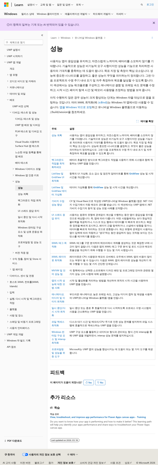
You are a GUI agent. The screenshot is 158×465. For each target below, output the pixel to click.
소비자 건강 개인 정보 (92, 462)
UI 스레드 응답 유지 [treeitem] (28, 210)
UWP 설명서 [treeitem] (13, 49)
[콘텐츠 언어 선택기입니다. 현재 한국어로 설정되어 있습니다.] (10, 454)
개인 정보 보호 (65, 462)
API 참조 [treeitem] (11, 346)
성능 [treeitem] (20, 187)
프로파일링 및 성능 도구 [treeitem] (30, 244)
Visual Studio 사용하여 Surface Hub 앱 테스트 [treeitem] (27, 144)
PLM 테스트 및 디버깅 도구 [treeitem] (28, 133)
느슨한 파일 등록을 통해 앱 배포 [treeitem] (28, 154)
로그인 (150, 4)
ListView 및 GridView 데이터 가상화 (59, 191)
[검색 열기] (141, 5)
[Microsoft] (6, 4)
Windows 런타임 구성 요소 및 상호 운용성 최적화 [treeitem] (30, 231)
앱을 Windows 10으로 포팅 (76, 107)
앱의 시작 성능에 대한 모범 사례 (58, 284)
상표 (127, 462)
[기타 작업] (152, 38)
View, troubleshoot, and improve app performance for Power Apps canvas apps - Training (98, 417)
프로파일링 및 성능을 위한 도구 (58, 353)
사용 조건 (115, 462)
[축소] (42, 35)
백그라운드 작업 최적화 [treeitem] (29, 202)
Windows (65, 37)
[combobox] (23, 42)
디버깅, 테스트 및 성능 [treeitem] (27, 118)
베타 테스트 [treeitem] (21, 162)
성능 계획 (57, 135)
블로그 (38, 462)
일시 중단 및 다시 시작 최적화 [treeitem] (30, 219)
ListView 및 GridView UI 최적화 (58, 177)
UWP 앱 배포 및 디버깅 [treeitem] (27, 125)
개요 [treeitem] (12, 68)
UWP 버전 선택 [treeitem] (20, 106)
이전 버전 (25, 462)
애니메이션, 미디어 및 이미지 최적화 (58, 298)
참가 (51, 462)
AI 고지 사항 (9, 462)
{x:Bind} (102, 102)
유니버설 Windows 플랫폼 (89, 37)
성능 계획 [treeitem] (23, 194)
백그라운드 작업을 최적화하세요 (58, 163)
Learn (54, 37)
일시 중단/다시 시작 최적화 (58, 311)
